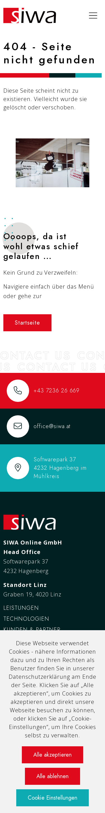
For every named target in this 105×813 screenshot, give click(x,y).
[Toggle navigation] (93, 15)
